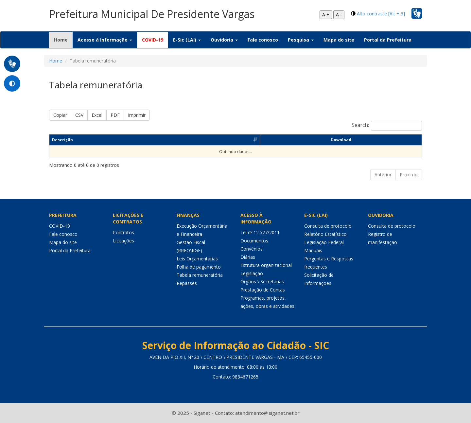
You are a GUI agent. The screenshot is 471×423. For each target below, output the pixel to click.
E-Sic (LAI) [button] (187, 40)
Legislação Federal (324, 242)
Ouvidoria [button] (224, 40)
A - (339, 14)
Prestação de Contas (262, 290)
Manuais (313, 250)
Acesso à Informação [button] (105, 40)
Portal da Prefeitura (387, 40)
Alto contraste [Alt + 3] (381, 13)
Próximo (409, 174)
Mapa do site (338, 40)
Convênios (251, 249)
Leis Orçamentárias (197, 259)
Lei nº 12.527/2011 (260, 232)
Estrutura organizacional (266, 265)
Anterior (383, 174)
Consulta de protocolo (328, 226)
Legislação (251, 273)
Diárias (247, 257)
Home (63, 39)
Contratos (123, 232)
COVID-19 (152, 40)
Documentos (254, 241)
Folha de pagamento (199, 267)
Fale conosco (263, 40)
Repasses (187, 283)
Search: (387, 126)
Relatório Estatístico (325, 234)
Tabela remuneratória (200, 275)
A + (325, 14)
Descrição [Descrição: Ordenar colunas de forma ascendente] (62, 140)
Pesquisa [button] (301, 40)
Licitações (123, 241)
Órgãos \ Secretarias (262, 281)
